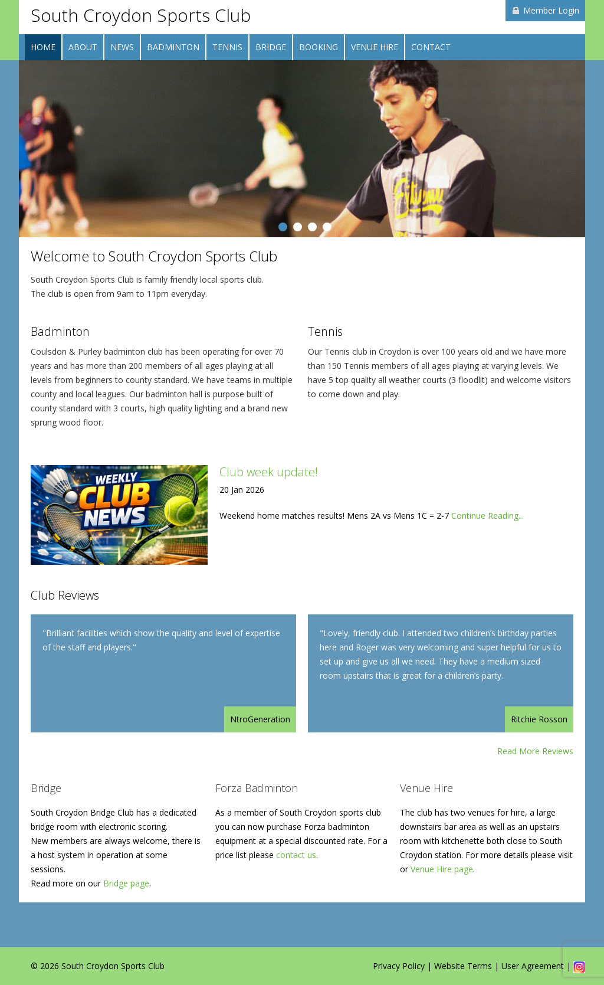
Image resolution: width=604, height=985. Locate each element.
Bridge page (126, 883)
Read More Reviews (535, 751)
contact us (296, 854)
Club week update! (268, 472)
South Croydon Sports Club (141, 15)
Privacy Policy (399, 965)
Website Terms (463, 965)
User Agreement (532, 965)
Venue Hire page (442, 869)
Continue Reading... (487, 515)
